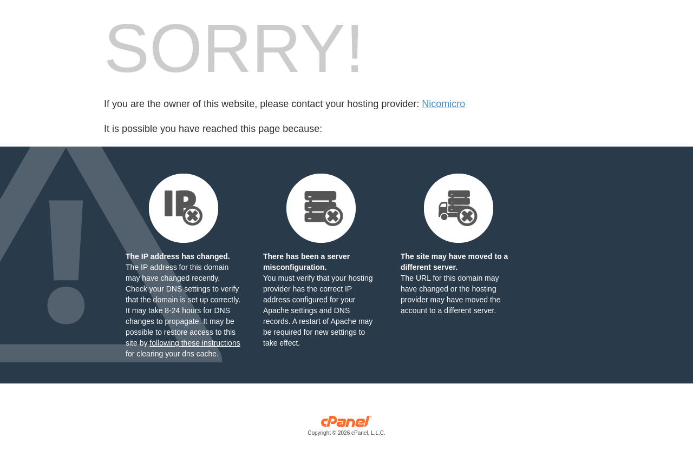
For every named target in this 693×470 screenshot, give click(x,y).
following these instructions (194, 343)
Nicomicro (443, 103)
